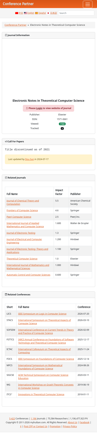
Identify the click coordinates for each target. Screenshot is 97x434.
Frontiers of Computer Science (22, 210)
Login (39, 108)
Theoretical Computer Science (22, 258)
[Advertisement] (48, 71)
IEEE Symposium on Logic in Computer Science (42, 313)
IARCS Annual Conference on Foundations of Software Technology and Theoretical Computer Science (46, 341)
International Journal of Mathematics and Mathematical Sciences (28, 267)
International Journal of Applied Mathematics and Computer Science (25, 225)
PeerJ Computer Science (19, 216)
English (31, 13)
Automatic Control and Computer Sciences (28, 274)
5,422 (12, 418)
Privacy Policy (70, 426)
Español (42, 13)
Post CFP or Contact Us (35, 426)
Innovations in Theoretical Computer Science (41, 394)
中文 (21, 13)
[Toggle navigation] (87, 4)
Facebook (84, 422)
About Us (72, 422)
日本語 (53, 13)
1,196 (33, 418)
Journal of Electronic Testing (21, 232)
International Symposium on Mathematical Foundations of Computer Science (40, 367)
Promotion (55, 426)
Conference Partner (15, 25)
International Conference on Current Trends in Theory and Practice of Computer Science (46, 331)
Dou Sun (29, 159)
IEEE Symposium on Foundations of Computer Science (46, 358)
